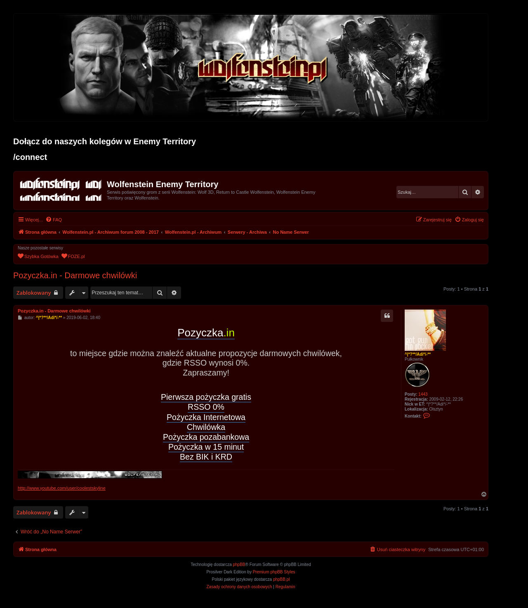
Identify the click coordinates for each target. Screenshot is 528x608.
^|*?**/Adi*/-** (418, 354)
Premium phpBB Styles (274, 572)
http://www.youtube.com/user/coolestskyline (62, 488)
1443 (422, 394)
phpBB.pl (281, 579)
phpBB (239, 564)
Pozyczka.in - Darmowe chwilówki (75, 275)
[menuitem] (53, 220)
